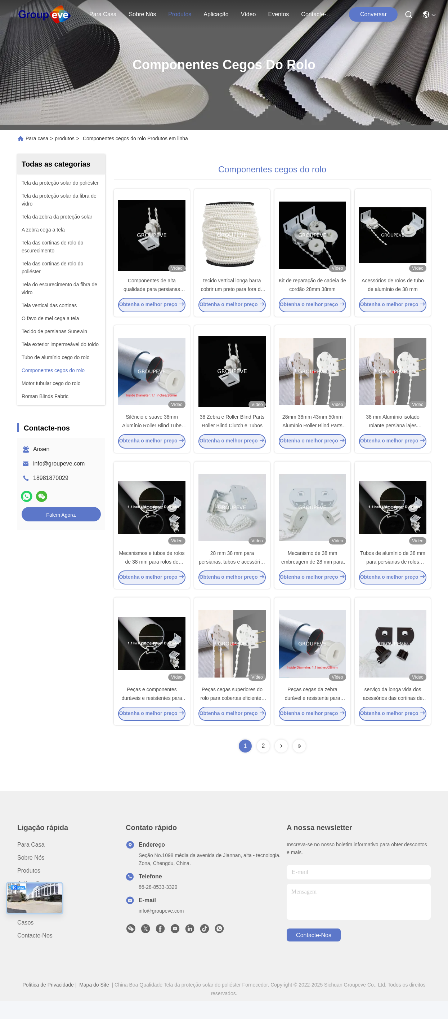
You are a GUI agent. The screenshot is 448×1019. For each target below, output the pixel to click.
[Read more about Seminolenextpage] (281, 763)
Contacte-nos (318, 14)
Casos (25, 940)
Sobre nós (142, 14)
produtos (179, 14)
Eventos (278, 14)
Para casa (103, 14)
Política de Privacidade (47, 1002)
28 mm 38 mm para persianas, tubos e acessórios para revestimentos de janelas (232, 574)
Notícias (27, 927)
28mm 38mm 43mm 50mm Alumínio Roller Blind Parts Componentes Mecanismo (312, 434)
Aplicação (215, 14)
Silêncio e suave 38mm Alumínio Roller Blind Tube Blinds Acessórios (152, 434)
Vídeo (248, 14)
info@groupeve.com (59, 463)
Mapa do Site (94, 1002)
